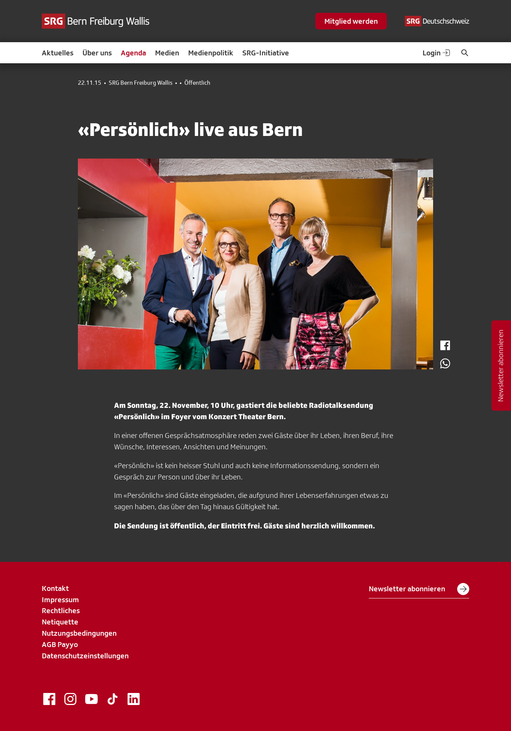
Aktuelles (57, 53)
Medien (167, 53)
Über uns (97, 53)
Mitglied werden (351, 21)
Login (437, 52)
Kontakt (55, 588)
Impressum (60, 599)
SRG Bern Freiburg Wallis (140, 82)
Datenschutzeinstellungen (85, 656)
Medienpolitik (210, 53)
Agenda (133, 53)
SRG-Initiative (265, 53)
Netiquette (60, 622)
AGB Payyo (60, 644)
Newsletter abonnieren (419, 589)
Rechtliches (61, 610)
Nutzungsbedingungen (79, 633)
